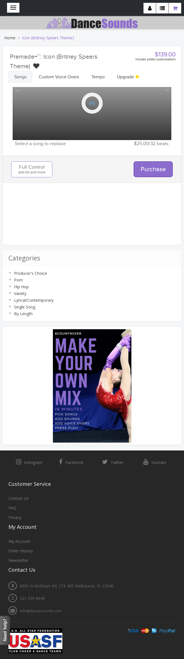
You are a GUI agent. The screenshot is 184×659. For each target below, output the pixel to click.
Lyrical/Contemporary (33, 300)
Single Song (24, 307)
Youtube (154, 462)
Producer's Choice (30, 273)
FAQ (12, 508)
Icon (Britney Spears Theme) (48, 37)
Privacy (14, 517)
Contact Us (18, 498)
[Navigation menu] (13, 8)
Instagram (29, 462)
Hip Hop (21, 286)
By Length (23, 313)
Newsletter (18, 560)
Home (9, 37)
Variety (20, 293)
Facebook (71, 462)
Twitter (113, 462)
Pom (18, 280)
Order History (20, 550)
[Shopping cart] (175, 8)
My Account (19, 541)
